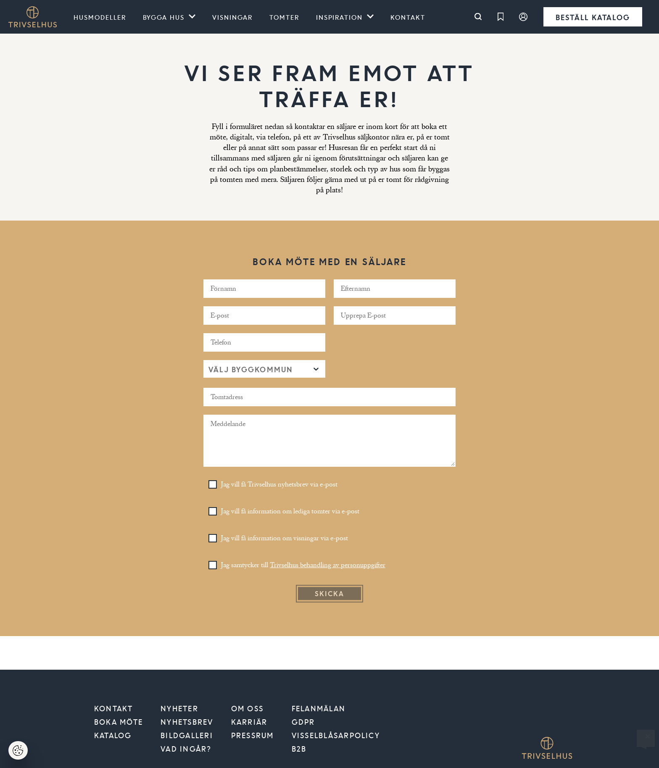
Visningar (232, 17)
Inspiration (339, 17)
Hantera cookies (23, 753)
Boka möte (118, 721)
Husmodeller (100, 17)
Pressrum (252, 735)
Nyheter (179, 708)
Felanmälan (318, 708)
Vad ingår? (186, 748)
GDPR (303, 721)
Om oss (247, 708)
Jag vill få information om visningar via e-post (284, 538)
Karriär (249, 721)
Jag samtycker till (303, 565)
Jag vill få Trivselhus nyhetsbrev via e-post (279, 484)
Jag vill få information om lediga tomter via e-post (290, 511)
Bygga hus (164, 17)
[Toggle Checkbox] (212, 484)
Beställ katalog (593, 17)
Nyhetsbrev (187, 721)
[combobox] (209, 369)
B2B (299, 748)
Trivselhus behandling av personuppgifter (327, 565)
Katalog (113, 735)
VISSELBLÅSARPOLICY (336, 735)
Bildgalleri (187, 735)
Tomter (284, 17)
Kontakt (407, 17)
